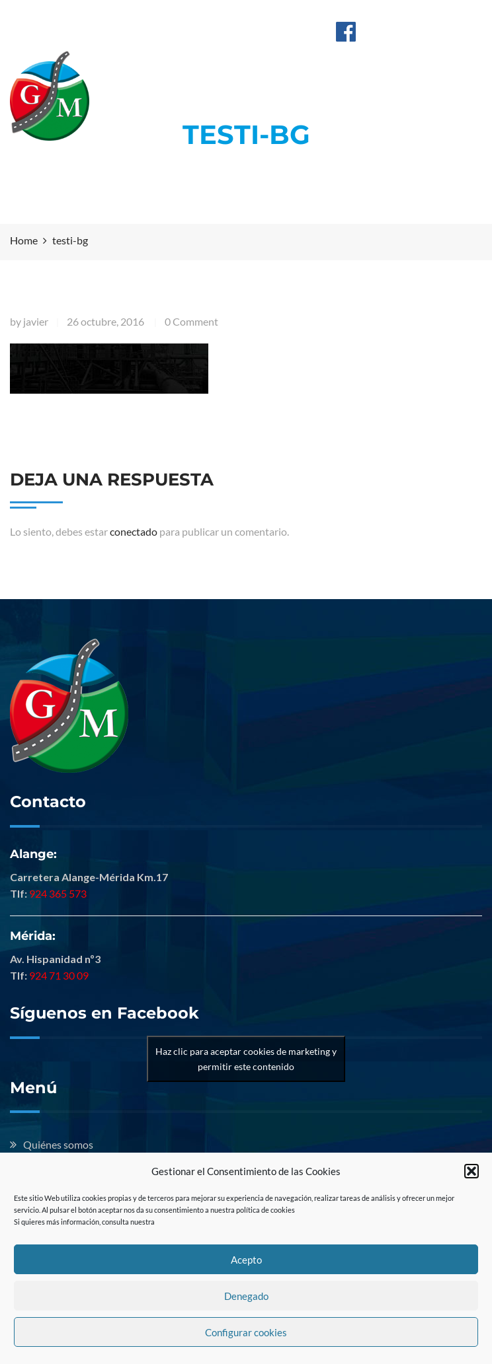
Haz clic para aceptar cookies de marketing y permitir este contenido (246, 1059)
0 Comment (191, 321)
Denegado (246, 1296)
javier (35, 321)
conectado (133, 531)
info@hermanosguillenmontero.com (235, 30)
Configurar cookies (246, 1332)
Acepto (246, 1260)
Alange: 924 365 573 (197, 15)
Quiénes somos (58, 1144)
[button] (471, 1171)
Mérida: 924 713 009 (304, 15)
